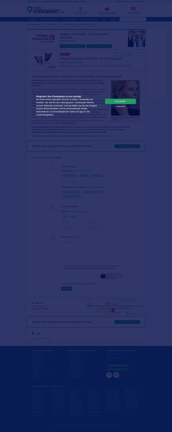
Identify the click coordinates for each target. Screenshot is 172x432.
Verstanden (120, 101)
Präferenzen (120, 106)
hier (81, 111)
